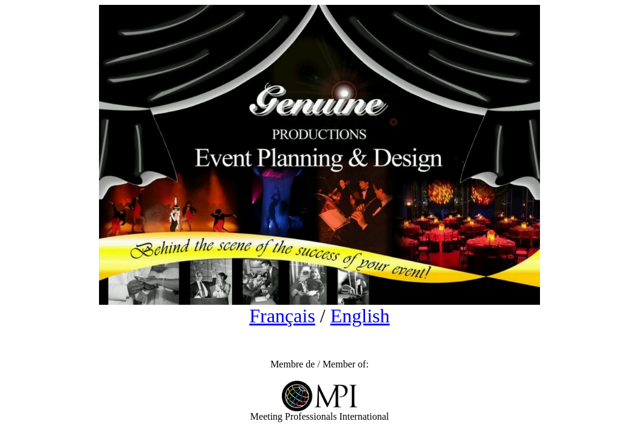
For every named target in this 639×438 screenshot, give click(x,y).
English (360, 316)
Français (282, 316)
